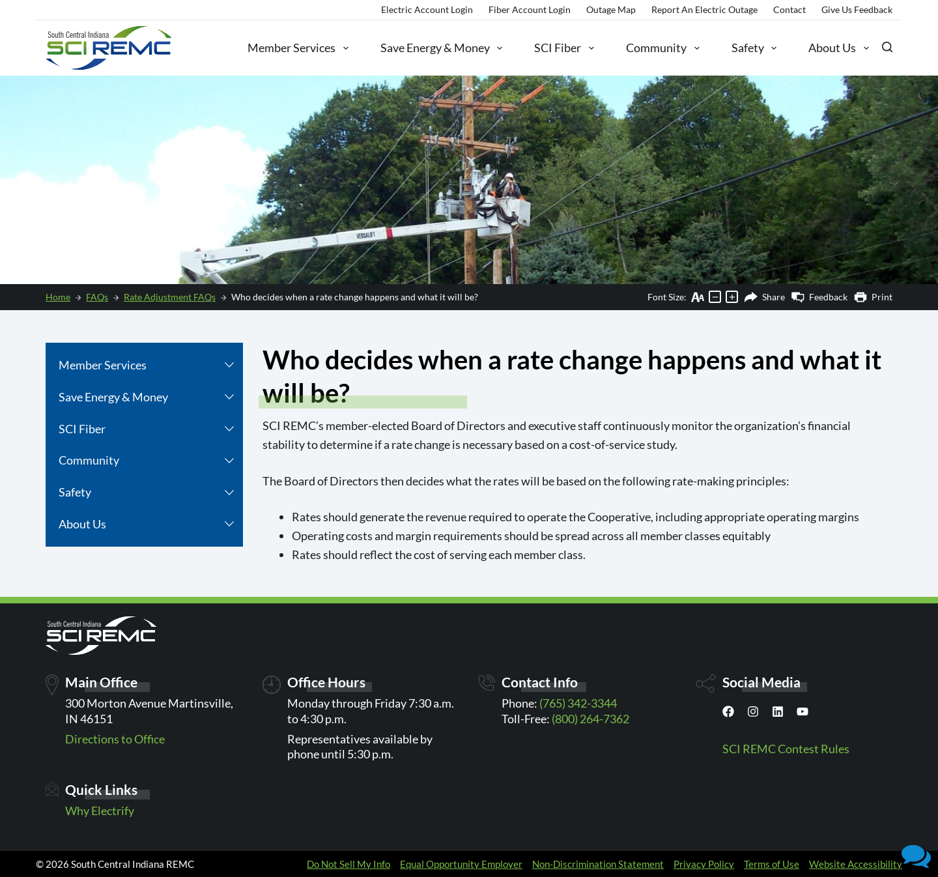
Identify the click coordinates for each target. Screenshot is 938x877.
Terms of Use (771, 864)
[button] (229, 365)
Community (663, 48)
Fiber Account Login (530, 9)
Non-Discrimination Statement (598, 864)
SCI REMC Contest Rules (785, 748)
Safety (754, 48)
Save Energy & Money (441, 48)
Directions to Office (115, 739)
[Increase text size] (732, 297)
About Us (838, 48)
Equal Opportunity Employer (461, 864)
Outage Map (611, 9)
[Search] (887, 47)
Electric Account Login (427, 9)
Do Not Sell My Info (348, 864)
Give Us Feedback (856, 9)
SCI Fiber (564, 48)
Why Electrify (99, 810)
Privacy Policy (704, 864)
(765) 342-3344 (578, 703)
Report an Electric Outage (704, 9)
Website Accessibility (855, 864)
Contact (789, 9)
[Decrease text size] (715, 297)
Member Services (298, 48)
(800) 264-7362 (590, 719)
